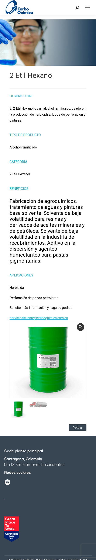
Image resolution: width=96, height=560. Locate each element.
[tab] (48, 94)
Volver (77, 427)
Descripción (20, 96)
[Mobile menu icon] (87, 7)
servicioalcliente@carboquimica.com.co (39, 318)
